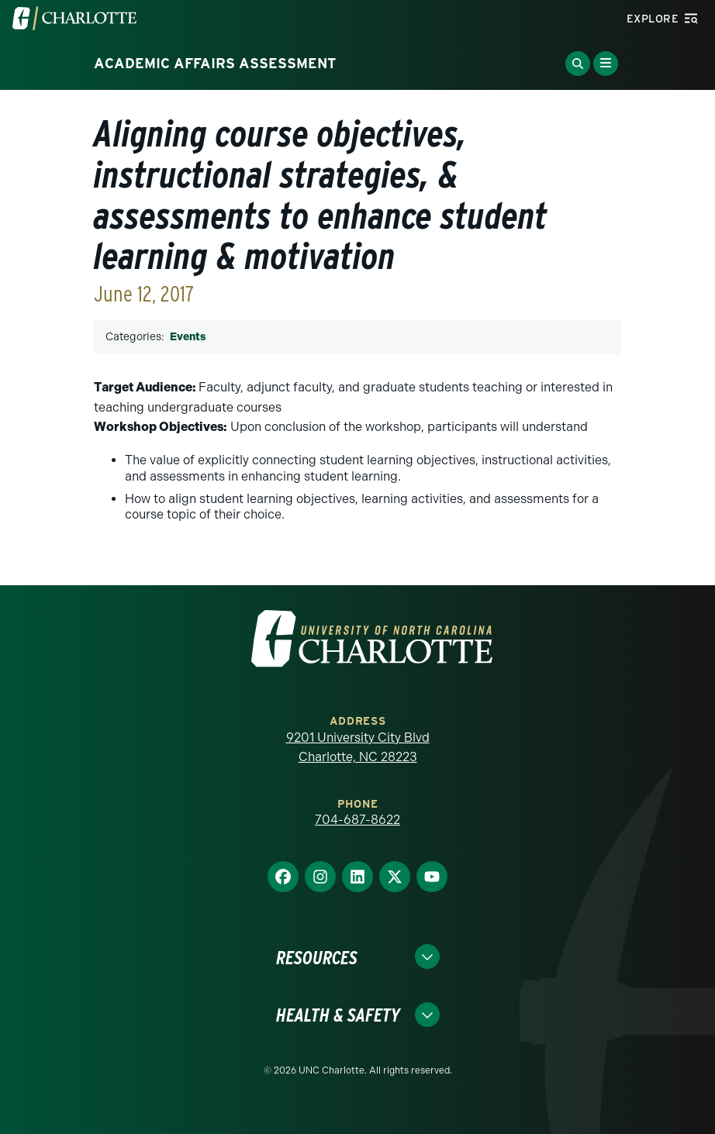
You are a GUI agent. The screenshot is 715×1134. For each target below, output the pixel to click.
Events (188, 336)
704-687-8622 (357, 819)
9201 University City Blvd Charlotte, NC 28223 (358, 747)
